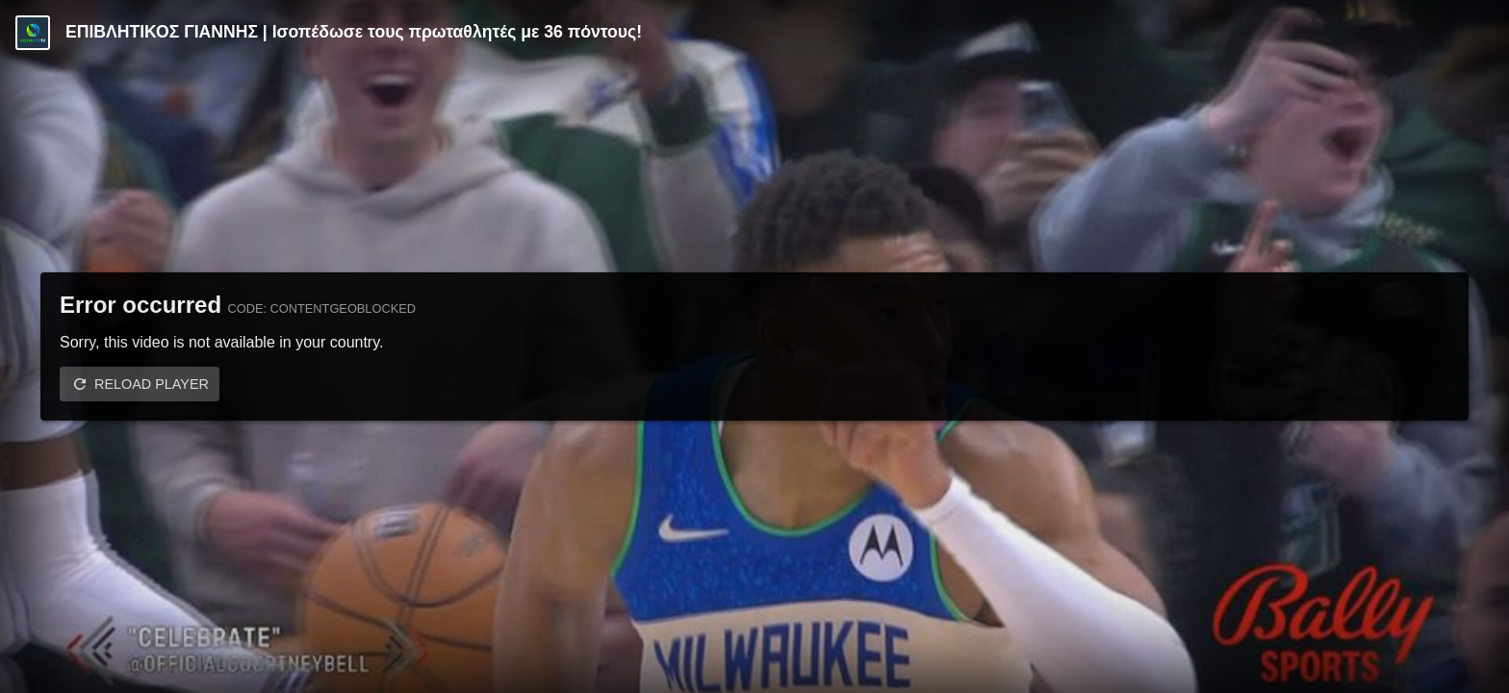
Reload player (151, 384)
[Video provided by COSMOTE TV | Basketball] (32, 32)
